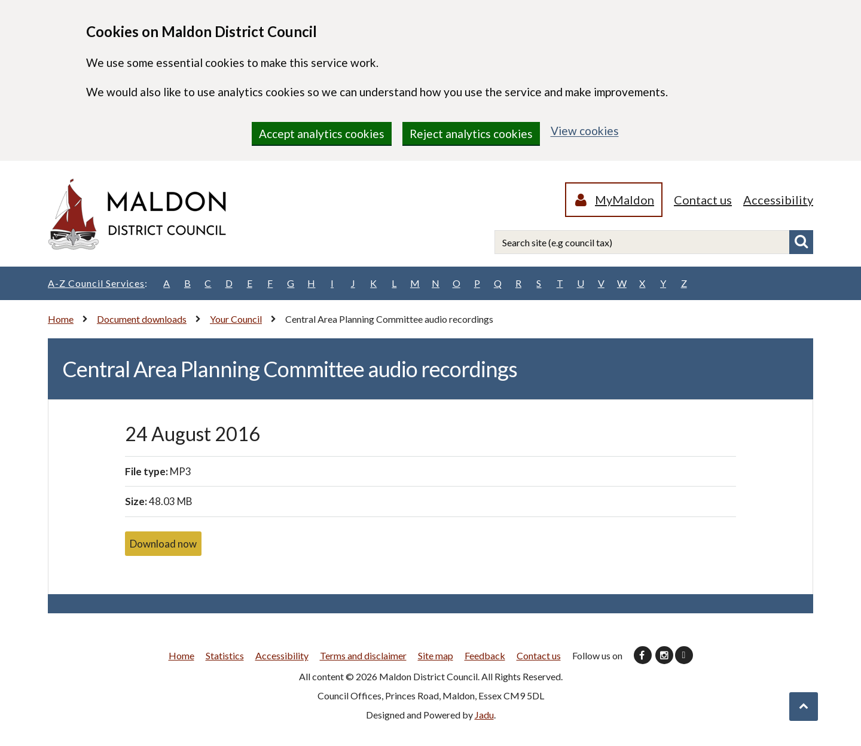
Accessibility (778, 199)
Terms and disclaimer (363, 655)
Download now (163, 543)
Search (801, 242)
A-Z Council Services (98, 283)
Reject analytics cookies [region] (471, 133)
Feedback (485, 655)
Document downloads (142, 319)
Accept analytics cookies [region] (321, 133)
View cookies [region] (585, 130)
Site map (435, 655)
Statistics (225, 655)
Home (61, 319)
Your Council (236, 319)
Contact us (703, 199)
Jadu (484, 714)
